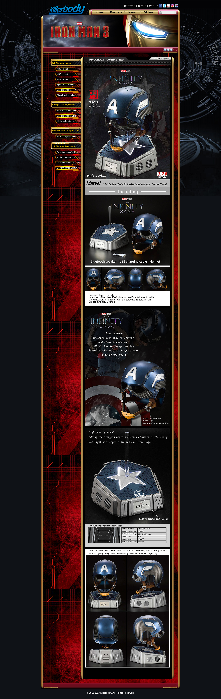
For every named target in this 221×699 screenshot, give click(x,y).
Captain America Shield (67, 116)
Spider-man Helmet (65, 84)
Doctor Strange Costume (68, 168)
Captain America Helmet (67, 90)
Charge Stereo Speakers (63, 105)
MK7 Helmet (62, 79)
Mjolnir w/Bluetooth (65, 121)
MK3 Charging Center (66, 136)
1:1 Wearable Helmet (61, 63)
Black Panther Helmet (66, 95)
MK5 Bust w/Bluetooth (66, 110)
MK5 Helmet (62, 74)
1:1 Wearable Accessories (64, 146)
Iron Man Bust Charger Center (66, 131)
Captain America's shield (68, 152)
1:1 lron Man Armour (66, 157)
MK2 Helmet (62, 69)
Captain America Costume (68, 162)
